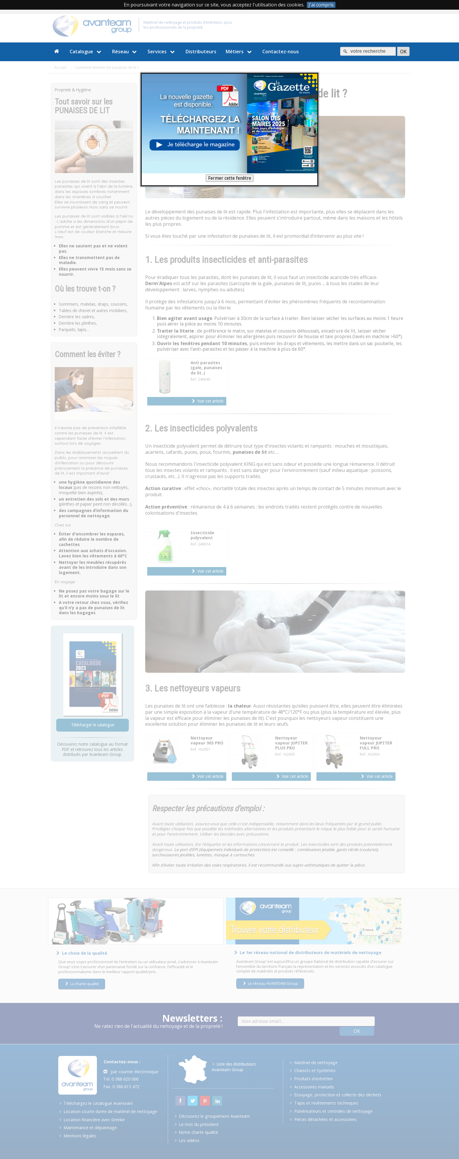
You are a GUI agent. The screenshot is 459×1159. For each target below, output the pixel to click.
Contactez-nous (280, 51)
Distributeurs (201, 51)
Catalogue (86, 51)
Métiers (239, 51)
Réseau (125, 51)
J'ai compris (321, 5)
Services (162, 51)
